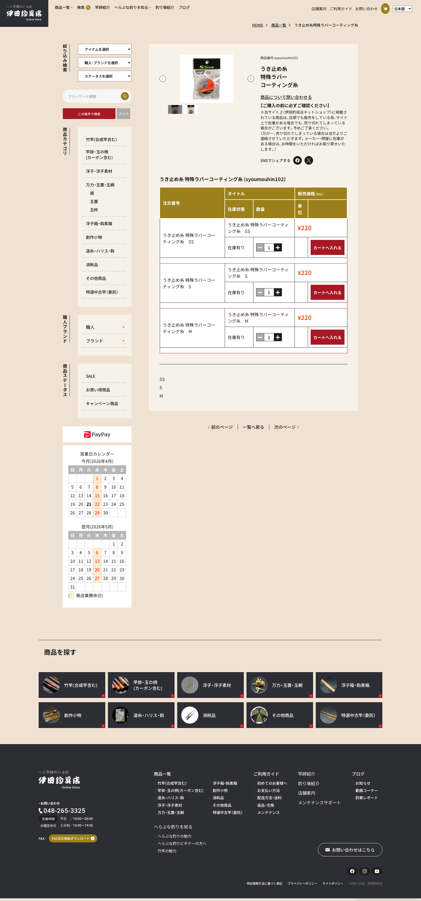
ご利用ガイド (341, 7)
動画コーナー (366, 790)
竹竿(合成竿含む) (172, 783)
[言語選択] (402, 8)
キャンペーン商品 (102, 403)
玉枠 (94, 209)
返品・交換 (265, 805)
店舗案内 (318, 7)
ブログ (358, 773)
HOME (257, 25)
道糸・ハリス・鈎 (100, 251)
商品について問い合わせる (286, 97)
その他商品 (96, 278)
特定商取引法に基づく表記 (264, 886)
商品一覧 (278, 25)
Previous (162, 78)
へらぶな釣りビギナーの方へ (182, 843)
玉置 (94, 201)
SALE (90, 376)
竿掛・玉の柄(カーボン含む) (181, 790)
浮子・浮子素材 (99, 171)
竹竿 (101, 139)
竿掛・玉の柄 (99, 154)
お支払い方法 (268, 790)
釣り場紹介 (309, 783)
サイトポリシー (332, 886)
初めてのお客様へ (272, 783)
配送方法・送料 (269, 797)
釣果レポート (366, 797)
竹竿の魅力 (167, 850)
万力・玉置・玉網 (100, 185)
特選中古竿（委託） (228, 812)
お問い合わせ (366, 7)
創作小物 (94, 237)
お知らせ (363, 783)
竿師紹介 (306, 773)
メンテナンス (268, 812)
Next (251, 78)
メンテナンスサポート (319, 802)
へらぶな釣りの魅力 (174, 836)
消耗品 (92, 264)
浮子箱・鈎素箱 (99, 223)
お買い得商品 (98, 389)
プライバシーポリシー (302, 886)
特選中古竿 (102, 292)
